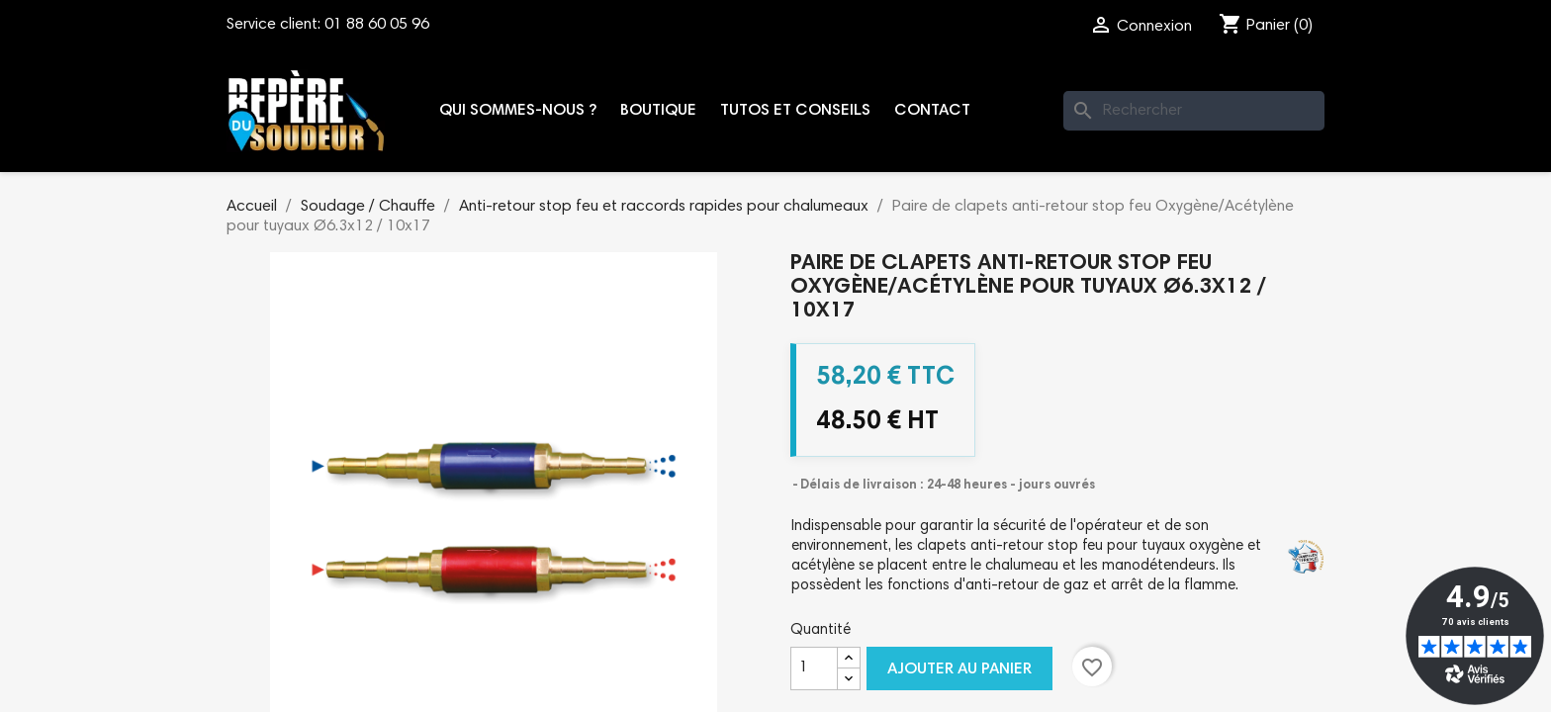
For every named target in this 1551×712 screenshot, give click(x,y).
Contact (932, 111)
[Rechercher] (1193, 111)
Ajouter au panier (959, 669)
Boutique (658, 111)
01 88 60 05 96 (376, 25)
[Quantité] (814, 668)
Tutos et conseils (795, 111)
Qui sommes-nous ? (517, 111)
